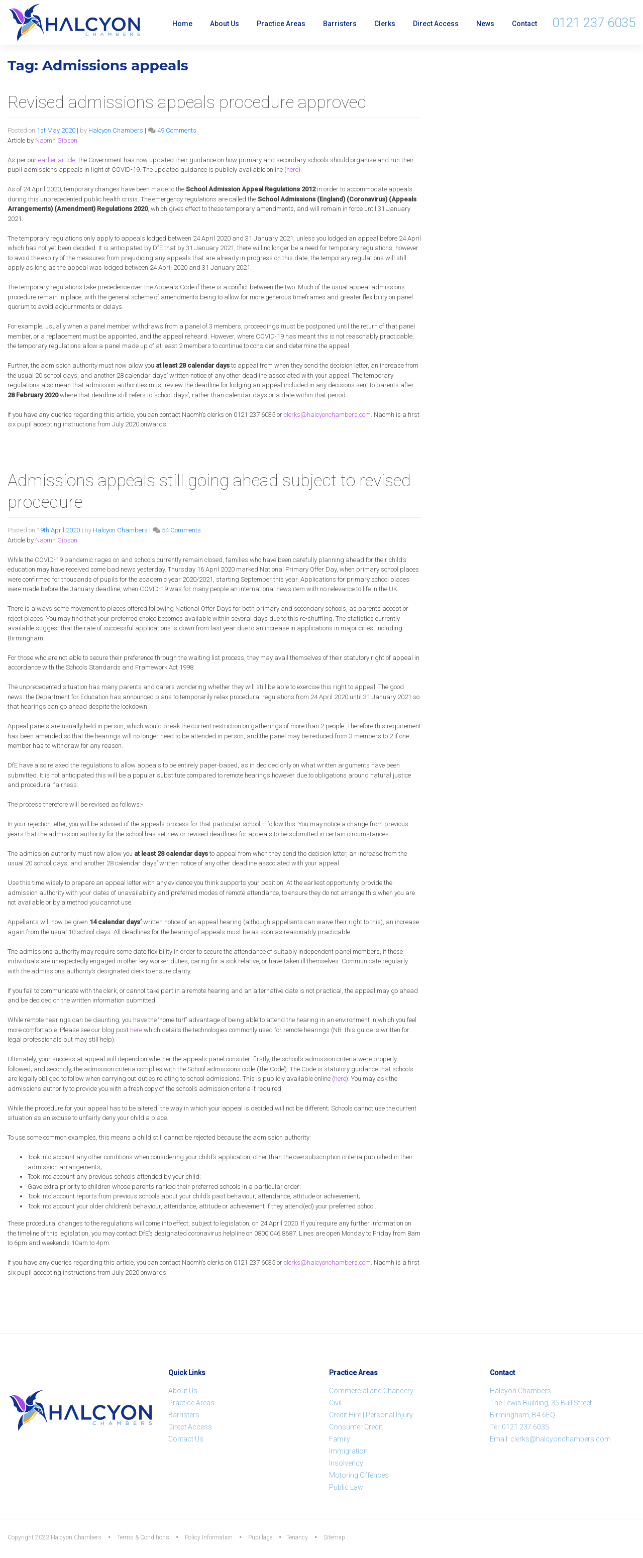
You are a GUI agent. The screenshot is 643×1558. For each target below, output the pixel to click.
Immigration (348, 1451)
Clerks (384, 24)
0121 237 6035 (593, 22)
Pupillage (260, 1537)
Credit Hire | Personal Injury (371, 1415)
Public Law (346, 1487)
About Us (224, 24)
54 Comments (181, 530)
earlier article (56, 160)
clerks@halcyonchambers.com (327, 414)
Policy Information (209, 1537)
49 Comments (176, 130)
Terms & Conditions (143, 1537)
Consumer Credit (355, 1427)
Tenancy (297, 1537)
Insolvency (346, 1463)
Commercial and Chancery (371, 1391)
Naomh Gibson (56, 140)
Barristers (340, 24)
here (292, 169)
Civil (335, 1403)
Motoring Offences (359, 1475)
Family (339, 1439)
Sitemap (334, 1537)
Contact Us (185, 1439)
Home (182, 24)
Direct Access (436, 24)
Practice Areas (281, 24)
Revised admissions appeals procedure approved (187, 102)
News (485, 24)
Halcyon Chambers (115, 130)
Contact (524, 24)
